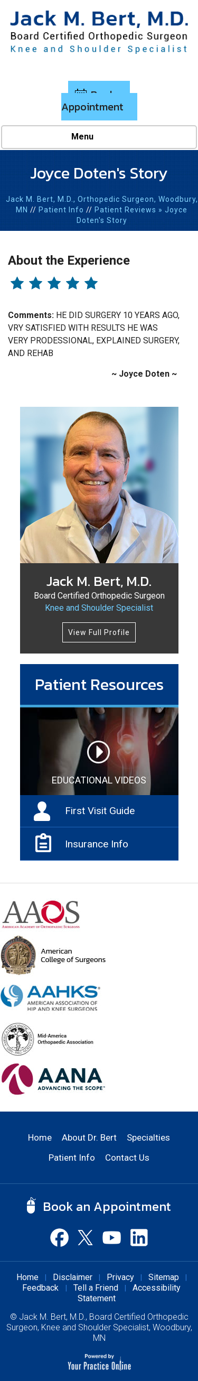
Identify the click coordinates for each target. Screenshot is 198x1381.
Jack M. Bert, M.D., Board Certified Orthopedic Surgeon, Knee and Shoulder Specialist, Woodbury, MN (99, 1327)
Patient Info (61, 210)
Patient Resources (99, 684)
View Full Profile (99, 632)
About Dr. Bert (89, 1137)
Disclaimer (72, 1277)
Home (40, 1137)
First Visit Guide (100, 811)
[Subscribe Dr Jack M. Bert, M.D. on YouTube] (112, 1237)
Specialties (148, 1137)
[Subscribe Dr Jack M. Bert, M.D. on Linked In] (138, 1237)
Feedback (41, 1288)
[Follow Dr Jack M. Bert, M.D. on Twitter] (86, 1237)
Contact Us (127, 1157)
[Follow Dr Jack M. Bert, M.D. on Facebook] (59, 1237)
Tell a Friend (95, 1288)
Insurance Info (96, 844)
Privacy (120, 1277)
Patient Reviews (125, 210)
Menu (96, 137)
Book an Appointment (95, 101)
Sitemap (163, 1277)
